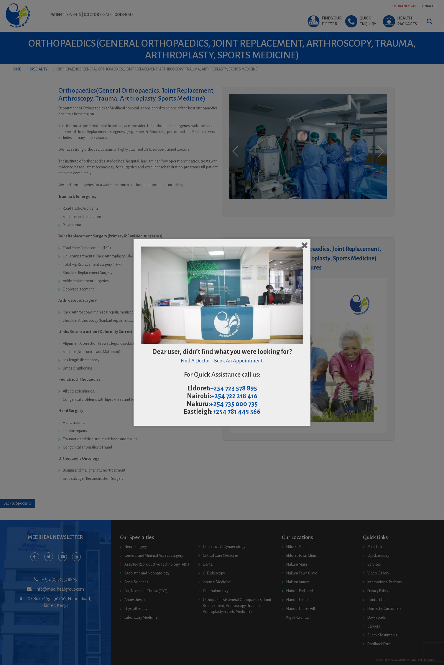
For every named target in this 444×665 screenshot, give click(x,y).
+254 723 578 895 (233, 388)
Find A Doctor (195, 361)
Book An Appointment (239, 361)
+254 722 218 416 (234, 396)
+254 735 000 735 (234, 404)
